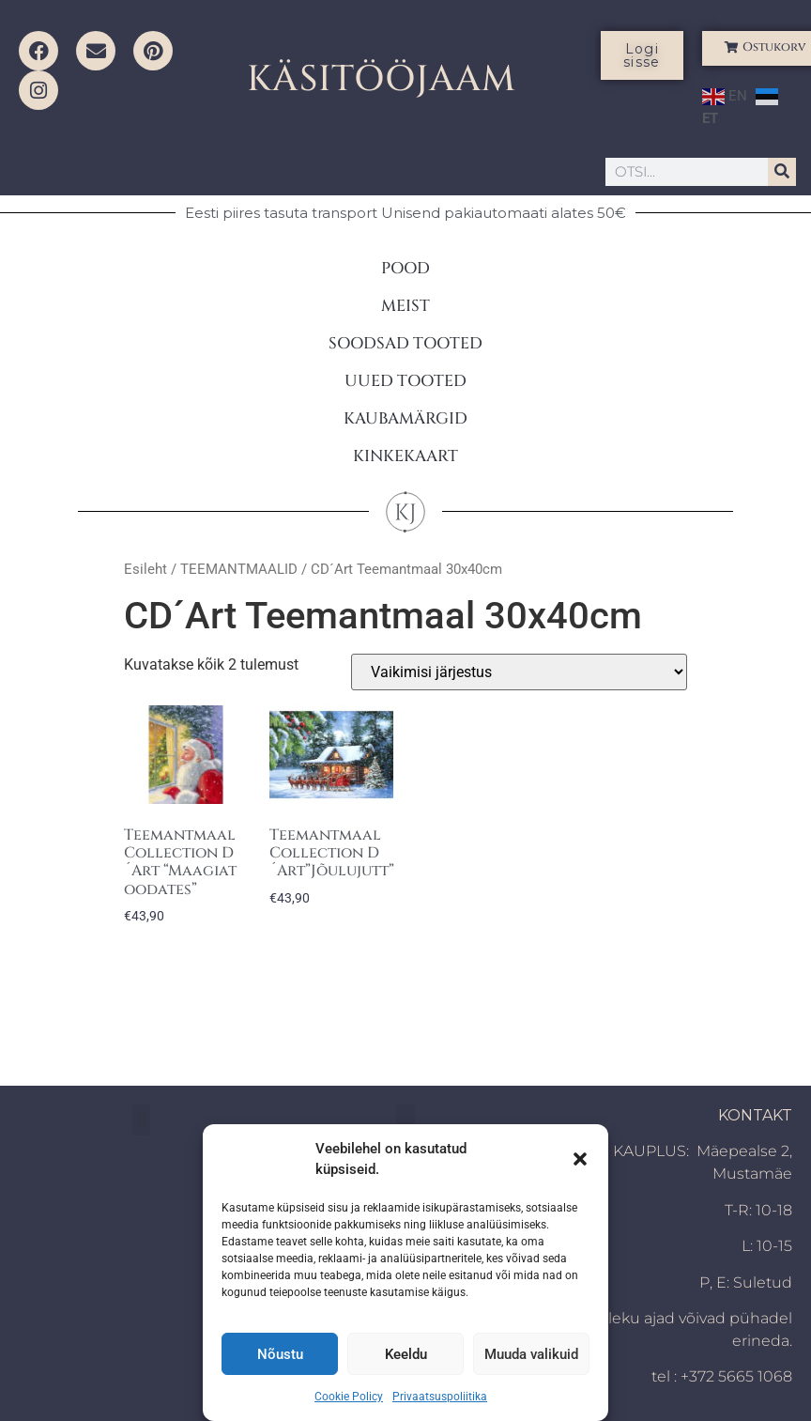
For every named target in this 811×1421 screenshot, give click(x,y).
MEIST (405, 306)
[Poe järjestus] (519, 672)
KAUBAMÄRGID (405, 418)
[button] (580, 1159)
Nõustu (280, 1354)
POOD (405, 268)
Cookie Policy (348, 1396)
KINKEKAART (405, 456)
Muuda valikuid (531, 1354)
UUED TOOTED (405, 381)
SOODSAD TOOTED (405, 343)
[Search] (782, 172)
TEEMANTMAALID (239, 569)
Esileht (145, 569)
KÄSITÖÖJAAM (381, 79)
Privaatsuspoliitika (439, 1396)
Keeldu (406, 1354)
